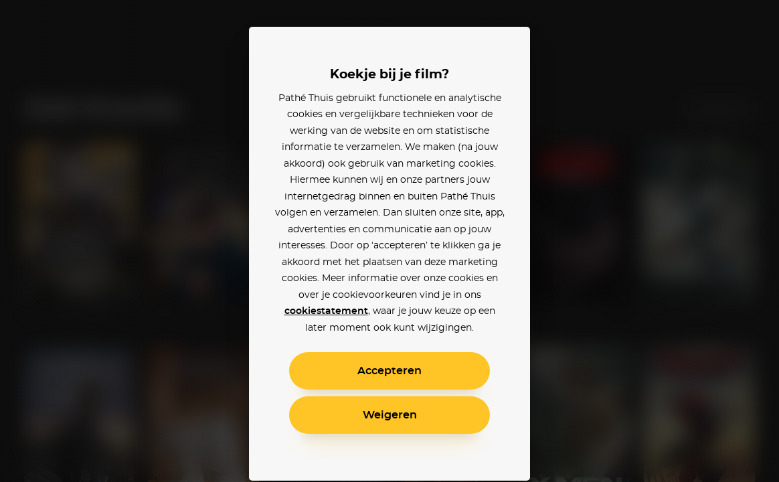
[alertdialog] (389, 241)
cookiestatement (326, 311)
